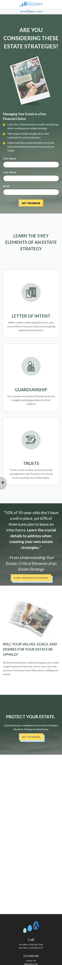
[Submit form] (31, 203)
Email (6, 186)
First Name (9, 158)
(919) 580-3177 (36, 948)
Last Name (9, 172)
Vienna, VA (31, 960)
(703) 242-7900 (36, 944)
